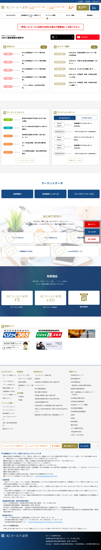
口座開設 (71, 7)
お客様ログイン (82, 7)
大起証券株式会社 (76, 432)
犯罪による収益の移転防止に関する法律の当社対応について (51, 410)
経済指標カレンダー (50, 194)
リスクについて (39, 385)
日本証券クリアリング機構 (79, 405)
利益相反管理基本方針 (42, 402)
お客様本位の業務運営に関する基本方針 (47, 382)
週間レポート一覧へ (76, 160)
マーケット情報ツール (9, 395)
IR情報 (20, 400)
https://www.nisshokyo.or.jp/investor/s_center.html (45, 522)
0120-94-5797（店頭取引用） (37, 7)
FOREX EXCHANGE (77, 435)
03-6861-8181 (75, 538)
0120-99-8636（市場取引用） (57, 7)
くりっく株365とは (50, 238)
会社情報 (20, 393)
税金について (7, 398)
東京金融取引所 (75, 379)
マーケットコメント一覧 (25, 160)
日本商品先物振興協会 (78, 401)
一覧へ (44, 47)
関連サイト (73, 371)
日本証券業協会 (75, 382)
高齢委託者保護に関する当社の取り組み (47, 399)
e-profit (94, 7)
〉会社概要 (80, 1)
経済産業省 (74, 421)
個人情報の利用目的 (41, 392)
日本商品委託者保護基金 (78, 411)
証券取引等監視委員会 (78, 389)
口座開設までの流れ (26, 251)
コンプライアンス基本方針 (43, 375)
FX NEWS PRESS (87, 118)
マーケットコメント (9, 407)
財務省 (73, 418)
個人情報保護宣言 (40, 389)
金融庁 (73, 415)
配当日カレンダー (8, 429)
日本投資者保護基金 (77, 408)
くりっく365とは (17, 238)
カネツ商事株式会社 (77, 428)
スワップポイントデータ (83, 194)
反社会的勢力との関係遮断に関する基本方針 (48, 405)
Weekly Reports (64, 118)
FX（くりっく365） (17, 299)
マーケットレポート (9, 410)
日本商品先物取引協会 (78, 398)
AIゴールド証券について (9, 376)
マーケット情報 (50, 15)
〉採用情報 (87, 1)
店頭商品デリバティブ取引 (25, 386)
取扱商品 (90, 15)
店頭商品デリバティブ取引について (30, 15)
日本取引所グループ (77, 375)
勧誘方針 (37, 379)
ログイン (93, 224)
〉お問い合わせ (95, 1)
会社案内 (21, 396)
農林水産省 (74, 425)
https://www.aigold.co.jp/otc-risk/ (46, 476)
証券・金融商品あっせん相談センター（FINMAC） (82, 393)
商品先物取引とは (8, 388)
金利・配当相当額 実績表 (10, 424)
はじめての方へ (11, 15)
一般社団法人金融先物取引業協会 (81, 385)
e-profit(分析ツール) (75, 251)
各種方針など (38, 371)
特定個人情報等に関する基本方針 (45, 395)
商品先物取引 (84, 299)
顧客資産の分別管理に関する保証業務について (49, 415)
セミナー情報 (70, 15)
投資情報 (17, 194)
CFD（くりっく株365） (50, 299)
